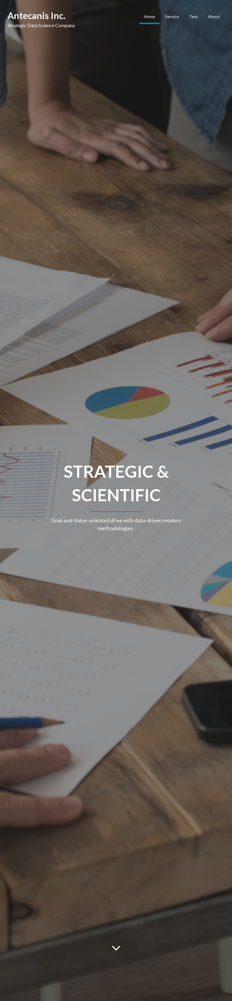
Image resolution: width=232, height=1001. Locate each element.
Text (193, 16)
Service (172, 16)
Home (149, 16)
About (214, 16)
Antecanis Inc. (36, 15)
